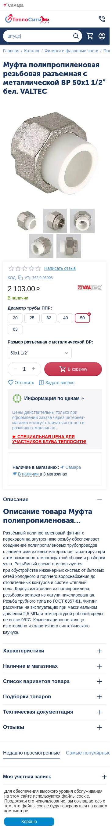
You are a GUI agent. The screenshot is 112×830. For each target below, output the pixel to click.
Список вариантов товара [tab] (52, 681)
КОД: (12, 277)
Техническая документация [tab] (52, 712)
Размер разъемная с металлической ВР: (50, 342)
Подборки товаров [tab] (52, 697)
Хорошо (29, 821)
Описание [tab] (52, 499)
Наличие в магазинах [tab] (52, 666)
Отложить (21, 383)
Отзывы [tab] (52, 727)
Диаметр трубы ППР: (30, 308)
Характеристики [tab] (52, 651)
